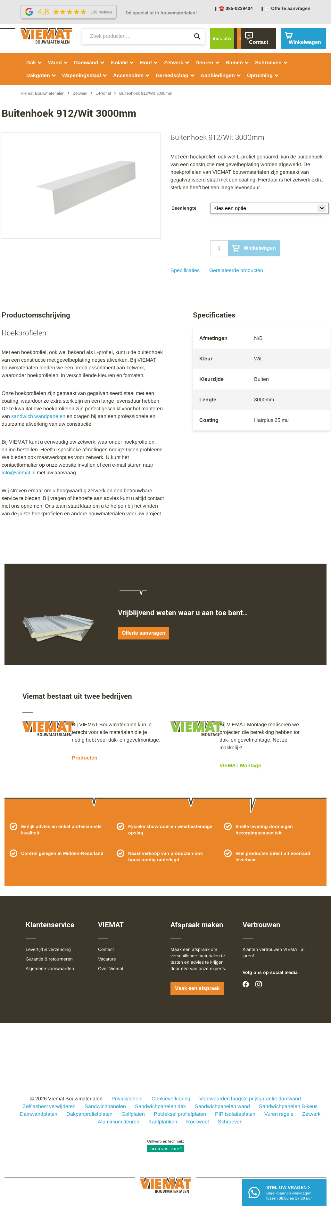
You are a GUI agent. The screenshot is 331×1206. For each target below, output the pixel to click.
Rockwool (197, 1121)
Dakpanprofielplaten (89, 1114)
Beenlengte (183, 208)
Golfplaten (133, 1114)
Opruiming (263, 75)
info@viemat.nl (19, 472)
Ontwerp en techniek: (165, 1145)
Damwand (89, 62)
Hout (149, 62)
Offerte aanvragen (143, 633)
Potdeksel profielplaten (180, 1114)
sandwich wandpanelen (38, 416)
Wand (58, 62)
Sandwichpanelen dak (160, 1106)
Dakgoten (41, 75)
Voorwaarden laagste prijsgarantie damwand (250, 1098)
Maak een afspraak (197, 988)
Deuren (207, 62)
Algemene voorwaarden (50, 968)
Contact (106, 949)
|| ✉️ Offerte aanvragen (285, 8)
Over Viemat (110, 968)
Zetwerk (177, 62)
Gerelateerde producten (236, 270)
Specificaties (185, 270)
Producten (84, 757)
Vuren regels (278, 1114)
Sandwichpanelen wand (222, 1106)
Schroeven (271, 62)
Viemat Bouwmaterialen (42, 93)
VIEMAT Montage (240, 765)
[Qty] (219, 248)
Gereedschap (175, 75)
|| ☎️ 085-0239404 (234, 8)
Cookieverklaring (171, 1098)
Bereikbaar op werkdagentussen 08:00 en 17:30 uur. (289, 1192)
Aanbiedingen (221, 75)
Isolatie (122, 62)
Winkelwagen (254, 248)
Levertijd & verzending (48, 949)
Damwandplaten (38, 1114)
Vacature (107, 958)
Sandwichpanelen (105, 1106)
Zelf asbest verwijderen (49, 1106)
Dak (34, 62)
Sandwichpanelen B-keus (288, 1106)
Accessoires (131, 75)
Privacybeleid (127, 1098)
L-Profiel (103, 93)
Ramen (237, 62)
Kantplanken (162, 1121)
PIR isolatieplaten (235, 1114)
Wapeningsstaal (84, 75)
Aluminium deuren (118, 1121)
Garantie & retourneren (49, 958)
